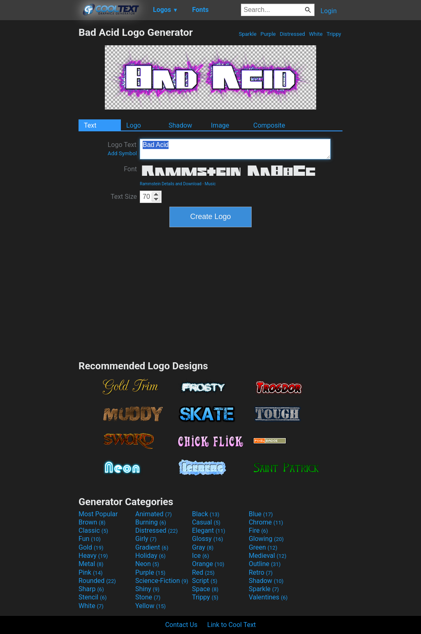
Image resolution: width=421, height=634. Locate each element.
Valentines (268, 597)
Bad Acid (235, 149)
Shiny (147, 589)
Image (220, 125)
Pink (91, 572)
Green (263, 547)
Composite (269, 125)
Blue (261, 514)
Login (329, 11)
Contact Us (181, 625)
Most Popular (98, 514)
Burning (150, 522)
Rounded (97, 581)
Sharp (91, 589)
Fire (258, 530)
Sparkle (248, 34)
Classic (93, 530)
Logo (133, 125)
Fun (90, 539)
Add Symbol (122, 153)
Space (205, 589)
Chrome (266, 522)
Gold (91, 547)
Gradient (151, 547)
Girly (146, 539)
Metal (91, 564)
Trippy (333, 34)
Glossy (207, 539)
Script (204, 581)
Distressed (292, 34)
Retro (261, 572)
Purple (268, 34)
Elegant (208, 530)
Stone (147, 597)
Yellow (150, 606)
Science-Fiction (161, 581)
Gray (202, 547)
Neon (147, 564)
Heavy (93, 555)
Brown (92, 522)
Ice (200, 555)
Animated (153, 514)
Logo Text (122, 148)
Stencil (92, 597)
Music (210, 184)
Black (206, 514)
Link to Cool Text (231, 625)
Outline (265, 564)
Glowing (266, 539)
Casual (206, 522)
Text (90, 125)
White (316, 34)
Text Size (124, 196)
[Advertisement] (39, 149)
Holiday (150, 555)
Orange (208, 564)
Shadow (180, 125)
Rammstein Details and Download (170, 184)
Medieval (268, 555)
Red (203, 572)
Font (130, 169)
